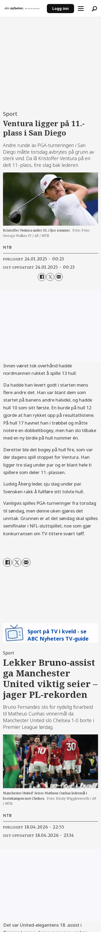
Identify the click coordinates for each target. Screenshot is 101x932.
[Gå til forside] (22, 8)
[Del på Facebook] (42, 277)
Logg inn (60, 8)
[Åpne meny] (81, 8)
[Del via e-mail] (58, 277)
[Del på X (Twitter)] (50, 277)
